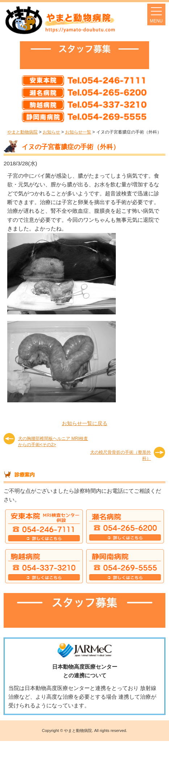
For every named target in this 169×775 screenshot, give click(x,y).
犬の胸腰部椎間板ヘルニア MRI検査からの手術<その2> (53, 441)
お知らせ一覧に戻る (84, 423)
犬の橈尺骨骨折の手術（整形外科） (120, 455)
